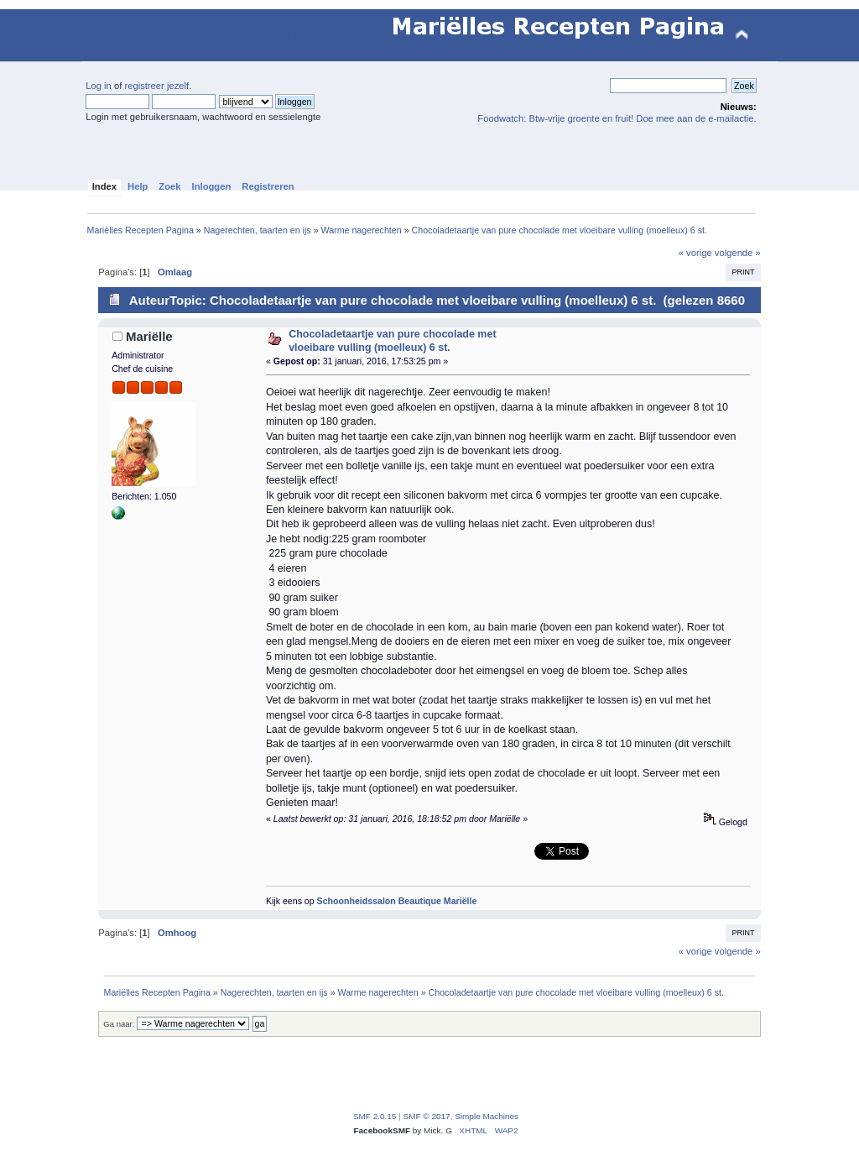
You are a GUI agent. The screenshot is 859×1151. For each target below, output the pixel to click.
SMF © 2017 (426, 1116)
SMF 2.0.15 (375, 1116)
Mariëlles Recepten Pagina (200, 35)
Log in (99, 86)
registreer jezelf (156, 86)
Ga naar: (118, 1023)
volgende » (738, 253)
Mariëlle (149, 336)
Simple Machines (486, 1116)
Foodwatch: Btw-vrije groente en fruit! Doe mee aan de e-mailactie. (616, 118)
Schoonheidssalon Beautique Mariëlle (397, 901)
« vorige (695, 253)
